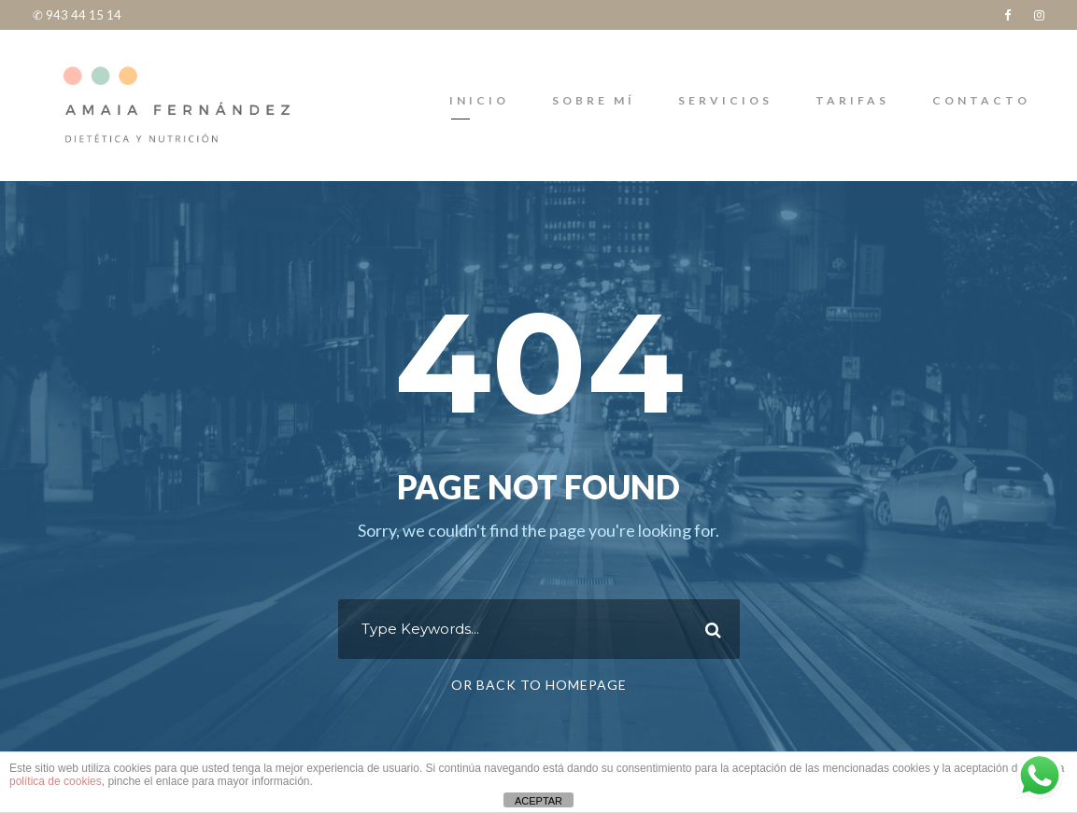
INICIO (479, 100)
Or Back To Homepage (539, 685)
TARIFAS (852, 100)
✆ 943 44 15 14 (77, 14)
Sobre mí (593, 100)
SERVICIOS (725, 100)
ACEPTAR (538, 800)
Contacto (981, 100)
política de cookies (55, 781)
